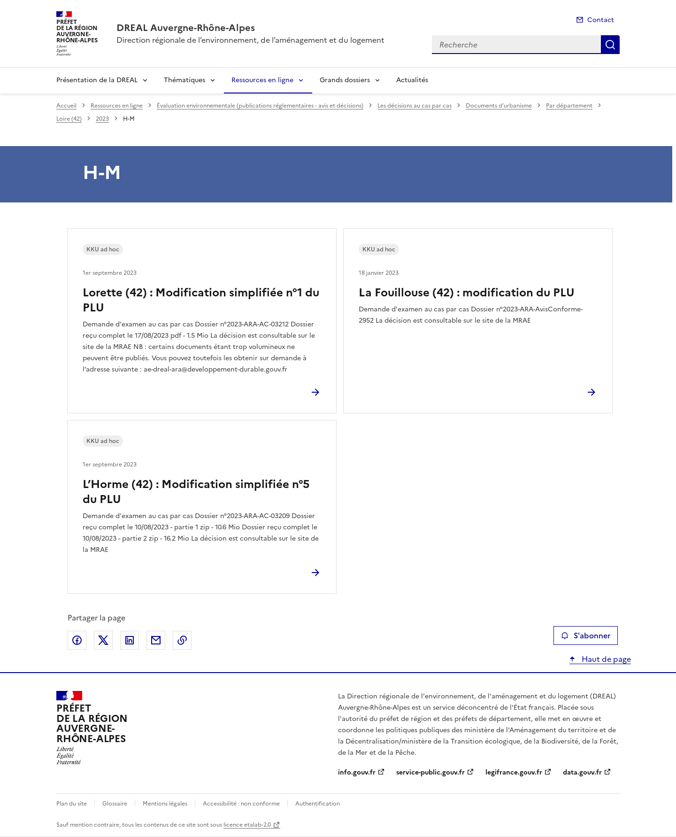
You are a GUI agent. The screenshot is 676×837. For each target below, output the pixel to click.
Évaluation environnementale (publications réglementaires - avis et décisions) (260, 105)
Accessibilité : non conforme (241, 803)
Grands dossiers (345, 80)
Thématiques (184, 80)
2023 (102, 119)
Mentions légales (165, 803)
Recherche (610, 44)
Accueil (66, 105)
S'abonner (585, 635)
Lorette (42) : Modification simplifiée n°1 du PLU (201, 300)
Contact (600, 20)
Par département (569, 105)
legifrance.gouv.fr (513, 772)
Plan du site (71, 803)
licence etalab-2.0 (247, 825)
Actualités (412, 80)
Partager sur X (103, 640)
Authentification (317, 803)
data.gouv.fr (582, 772)
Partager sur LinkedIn (129, 640)
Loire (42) (69, 119)
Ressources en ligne (262, 80)
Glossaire (114, 803)
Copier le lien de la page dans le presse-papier (182, 640)
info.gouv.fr (357, 772)
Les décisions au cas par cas (414, 105)
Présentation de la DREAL (97, 80)
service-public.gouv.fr (430, 772)
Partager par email (155, 640)
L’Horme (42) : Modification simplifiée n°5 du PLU (196, 492)
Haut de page (605, 659)
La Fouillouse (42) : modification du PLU (467, 292)
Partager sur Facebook (77, 640)
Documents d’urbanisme (499, 105)
